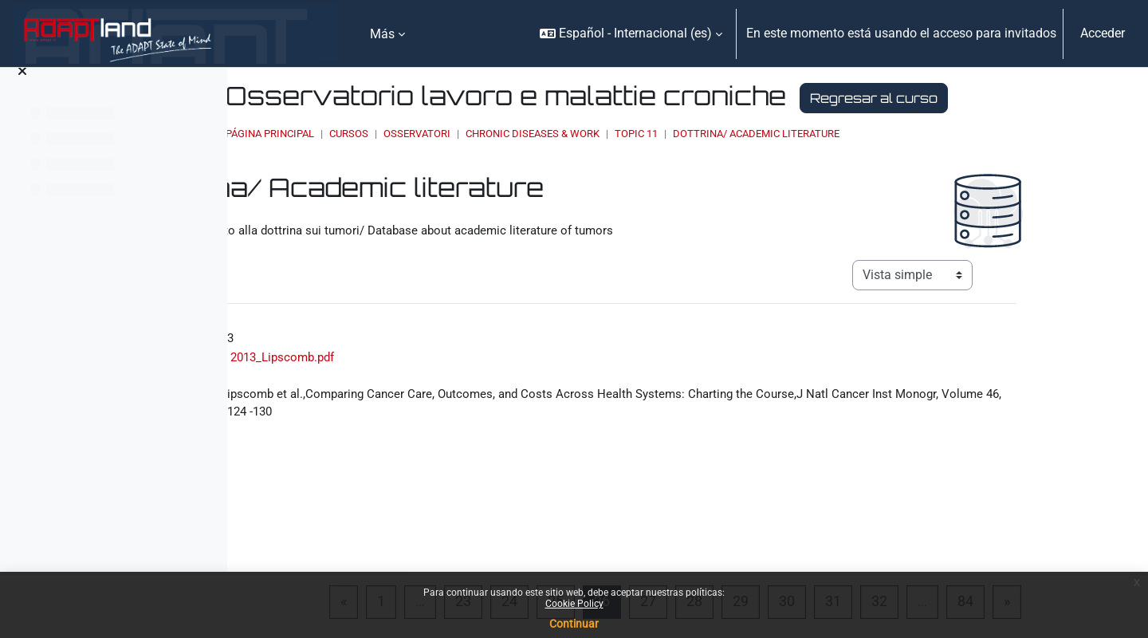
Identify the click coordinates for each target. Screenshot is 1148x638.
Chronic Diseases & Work (708, 164)
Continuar (574, 623)
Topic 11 (811, 164)
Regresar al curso (481, 128)
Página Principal (445, 164)
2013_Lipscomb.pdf (393, 387)
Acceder (1102, 33)
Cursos (524, 164)
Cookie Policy (574, 603)
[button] (631, 33)
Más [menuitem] (382, 33)
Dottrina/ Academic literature (931, 164)
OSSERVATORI (592, 164)
